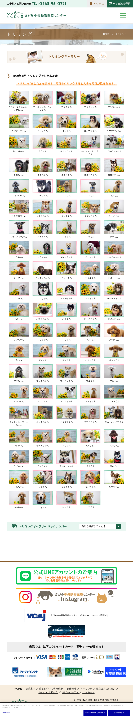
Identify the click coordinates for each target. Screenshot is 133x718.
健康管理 (71, 688)
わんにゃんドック (48, 692)
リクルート (88, 692)
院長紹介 (44, 688)
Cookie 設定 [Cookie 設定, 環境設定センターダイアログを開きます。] (6, 712)
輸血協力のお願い (105, 688)
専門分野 (58, 688)
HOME (106, 34)
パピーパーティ (70, 692)
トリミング (86, 688)
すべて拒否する (119, 712)
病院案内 (30, 688)
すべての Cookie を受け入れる (95, 712)
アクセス (98, 3)
